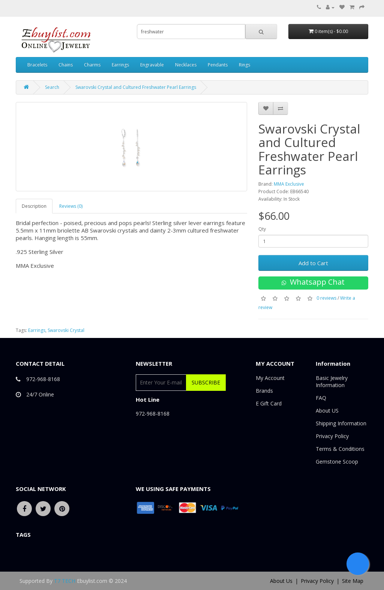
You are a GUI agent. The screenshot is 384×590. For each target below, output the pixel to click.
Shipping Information (341, 423)
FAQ (321, 397)
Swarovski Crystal (66, 330)
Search (52, 87)
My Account (270, 377)
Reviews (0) (70, 206)
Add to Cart (313, 263)
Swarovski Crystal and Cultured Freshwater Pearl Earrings (135, 87)
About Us (281, 580)
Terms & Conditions (340, 448)
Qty (262, 229)
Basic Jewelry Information (332, 381)
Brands (264, 390)
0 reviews (326, 298)
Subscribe (206, 382)
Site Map (352, 580)
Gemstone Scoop (337, 461)
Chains (65, 65)
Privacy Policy (332, 436)
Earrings (120, 65)
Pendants (218, 65)
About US (327, 410)
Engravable (152, 65)
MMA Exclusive (289, 184)
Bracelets (37, 65)
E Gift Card (269, 403)
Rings (244, 65)
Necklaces (185, 65)
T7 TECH (64, 580)
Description (34, 206)
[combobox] (191, 31)
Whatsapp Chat (313, 282)
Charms (92, 65)
